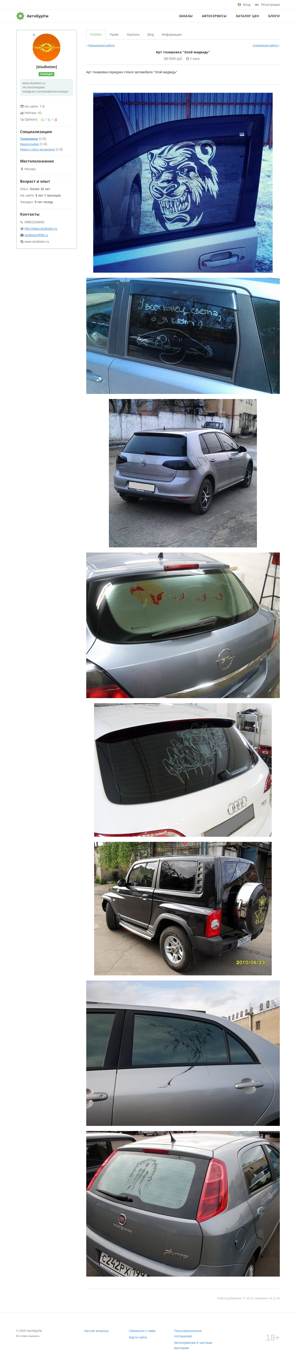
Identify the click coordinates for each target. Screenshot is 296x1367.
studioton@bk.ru (36, 235)
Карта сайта (138, 1337)
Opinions (133, 34)
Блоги (274, 16)
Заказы (186, 16)
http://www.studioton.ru (41, 228)
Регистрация (267, 4)
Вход (244, 4)
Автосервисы (214, 16)
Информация (172, 34)
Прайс (114, 34)
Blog (151, 34)
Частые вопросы (96, 1331)
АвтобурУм (38, 16)
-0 (55, 119)
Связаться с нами (142, 1331)
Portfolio (96, 34)
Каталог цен (247, 16)
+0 (42, 119)
